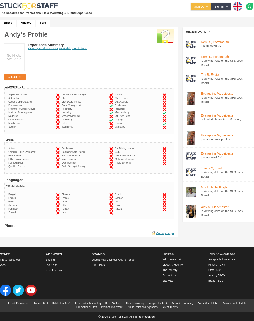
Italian (118, 201)
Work (3, 265)
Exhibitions (121, 105)
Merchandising (123, 112)
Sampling (120, 123)
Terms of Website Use (221, 254)
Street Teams (170, 307)
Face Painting (15, 155)
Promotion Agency (182, 303)
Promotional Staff (86, 307)
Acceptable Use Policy (221, 259)
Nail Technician (16, 163)
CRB (118, 152)
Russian (119, 209)
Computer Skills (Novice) (75, 152)
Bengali (12, 194)
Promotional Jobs (207, 303)
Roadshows (14, 123)
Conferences (122, 98)
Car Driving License (125, 148)
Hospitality (67, 109)
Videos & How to (173, 264)
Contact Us (169, 275)
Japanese (13, 205)
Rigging (119, 119)
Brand (8, 22)
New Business (54, 270)
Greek (12, 201)
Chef (65, 98)
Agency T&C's (216, 275)
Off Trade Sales (123, 116)
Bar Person (68, 148)
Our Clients (98, 265)
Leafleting (67, 112)
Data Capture (122, 102)
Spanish (13, 212)
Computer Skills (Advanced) (22, 152)
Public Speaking (123, 163)
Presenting (68, 119)
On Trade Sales (16, 119)
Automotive (14, 98)
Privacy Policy (216, 264)
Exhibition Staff (61, 303)
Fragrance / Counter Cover (22, 109)
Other (65, 205)
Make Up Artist (70, 159)
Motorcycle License (125, 159)
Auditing (119, 94)
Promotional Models (234, 303)
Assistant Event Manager (75, 94)
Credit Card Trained (72, 102)
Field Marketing (135, 303)
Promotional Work (111, 307)
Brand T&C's (215, 280)
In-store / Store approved (21, 112)
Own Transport (70, 163)
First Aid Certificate (72, 155)
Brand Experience (18, 303)
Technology (68, 127)
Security (13, 127)
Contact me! (15, 76)
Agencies (54, 254)
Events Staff (41, 303)
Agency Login (165, 233)
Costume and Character (20, 102)
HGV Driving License (19, 159)
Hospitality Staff (157, 303)
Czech (119, 194)
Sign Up (199, 6)
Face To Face (113, 303)
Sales (65, 123)
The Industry (170, 270)
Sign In (219, 6)
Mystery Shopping (71, 116)
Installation (121, 109)
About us (168, 254)
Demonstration (16, 105)
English (12, 198)
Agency (26, 22)
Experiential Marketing (87, 303)
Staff (43, 22)
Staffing (50, 259)
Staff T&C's (215, 270)
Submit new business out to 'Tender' (113, 259)
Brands (98, 254)
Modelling (13, 116)
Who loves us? (172, 259)
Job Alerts (51, 265)
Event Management (72, 105)
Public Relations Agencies (142, 307)
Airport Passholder (18, 94)
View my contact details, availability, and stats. (57, 48)
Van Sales (120, 127)
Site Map (168, 280)
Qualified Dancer (17, 166)
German (119, 198)
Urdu (65, 212)
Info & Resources (10, 259)
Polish (118, 205)
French (66, 198)
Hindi (65, 201)
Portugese (14, 209)
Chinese (66, 194)
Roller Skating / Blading (74, 166)
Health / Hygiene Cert (126, 155)
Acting (12, 148)
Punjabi (66, 209)
